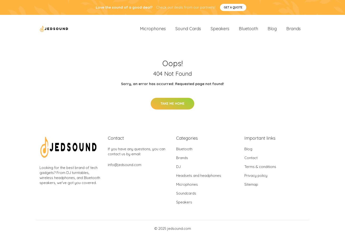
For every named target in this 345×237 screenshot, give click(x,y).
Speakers (220, 28)
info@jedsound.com (124, 165)
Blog (272, 28)
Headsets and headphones (198, 175)
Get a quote (233, 7)
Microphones (153, 28)
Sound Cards (188, 28)
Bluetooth (248, 28)
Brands (293, 28)
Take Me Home (172, 103)
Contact (251, 158)
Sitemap (251, 184)
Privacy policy (255, 175)
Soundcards (186, 193)
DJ (178, 167)
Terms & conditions (260, 167)
